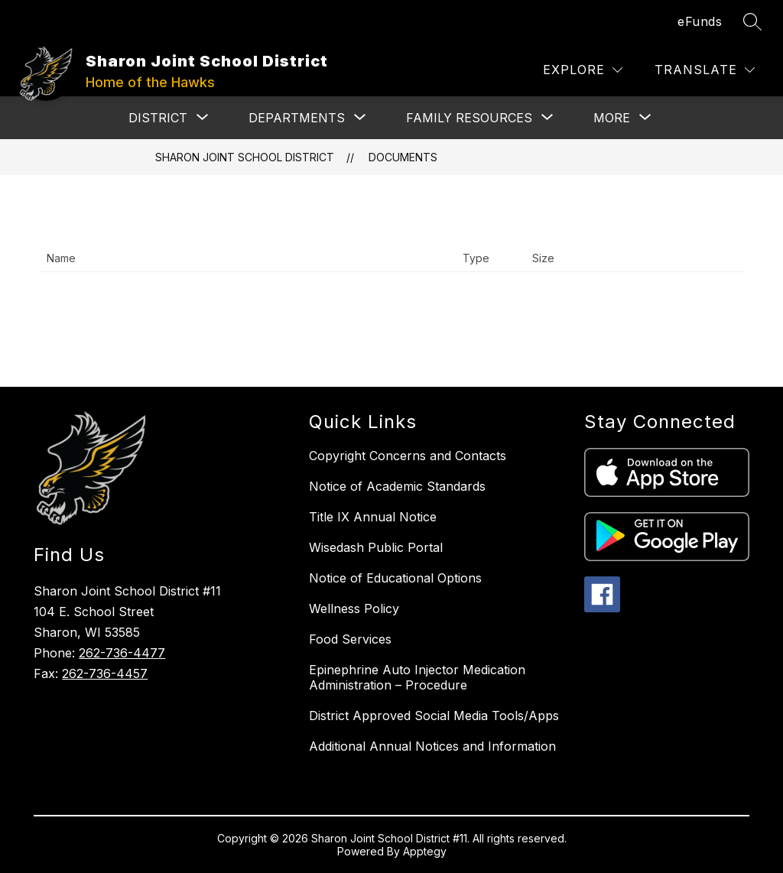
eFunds (699, 21)
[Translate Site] (705, 70)
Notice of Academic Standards (397, 486)
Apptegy (425, 851)
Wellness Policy (354, 608)
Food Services (350, 639)
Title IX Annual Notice (373, 516)
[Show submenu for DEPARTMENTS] (297, 118)
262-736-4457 (105, 673)
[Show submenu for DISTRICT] (157, 118)
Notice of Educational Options (395, 578)
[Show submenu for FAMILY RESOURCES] (469, 118)
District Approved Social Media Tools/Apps (434, 715)
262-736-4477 (122, 652)
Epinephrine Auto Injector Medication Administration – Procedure (417, 677)
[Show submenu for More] (611, 118)
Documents (403, 157)
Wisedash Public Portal (376, 547)
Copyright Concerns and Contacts (407, 455)
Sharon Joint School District (244, 157)
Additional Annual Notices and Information (432, 746)
